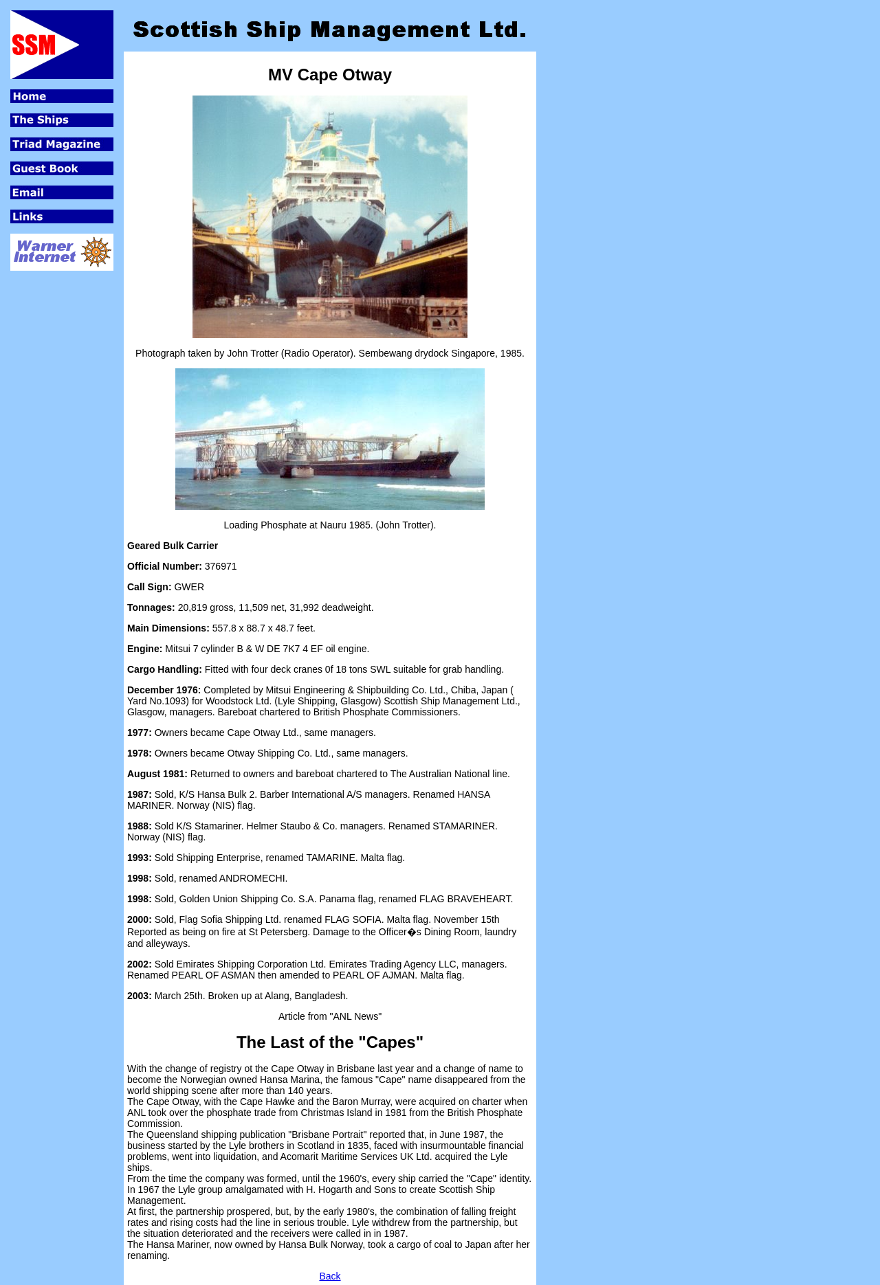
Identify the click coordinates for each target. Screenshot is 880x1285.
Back (329, 1276)
